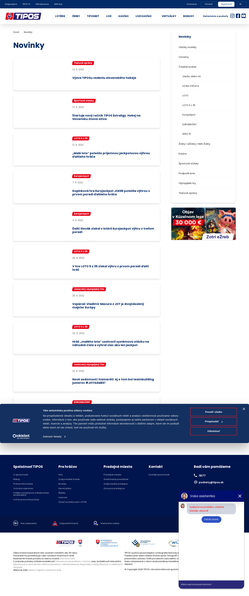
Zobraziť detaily (52, 589)
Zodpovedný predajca (116, 489)
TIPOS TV (26, 4)
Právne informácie (23, 489)
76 (110, 444)
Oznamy (184, 57)
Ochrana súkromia (23, 494)
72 (78, 444)
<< (16, 444)
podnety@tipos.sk (214, 487)
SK (240, 4)
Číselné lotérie (187, 66)
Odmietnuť (213, 584)
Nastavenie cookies (116, 529)
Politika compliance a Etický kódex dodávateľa (31, 499)
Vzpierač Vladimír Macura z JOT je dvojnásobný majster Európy (113, 309)
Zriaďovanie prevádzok (116, 484)
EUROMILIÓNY (189, 124)
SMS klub (58, 4)
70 (63, 444)
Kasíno (183, 153)
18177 (203, 480)
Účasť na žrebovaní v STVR (72, 507)
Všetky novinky (187, 47)
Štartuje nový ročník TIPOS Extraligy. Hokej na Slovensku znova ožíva (111, 118)
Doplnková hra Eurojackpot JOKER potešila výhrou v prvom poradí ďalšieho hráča (108, 194)
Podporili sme (187, 173)
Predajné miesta (112, 480)
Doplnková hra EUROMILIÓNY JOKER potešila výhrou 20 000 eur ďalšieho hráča (109, 424)
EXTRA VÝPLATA (190, 86)
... (55, 444)
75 (102, 444)
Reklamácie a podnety (215, 16)
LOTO (185, 95)
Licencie (62, 503)
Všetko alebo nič (191, 76)
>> (157, 444)
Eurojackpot (189, 114)
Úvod (16, 32)
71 (71, 444)
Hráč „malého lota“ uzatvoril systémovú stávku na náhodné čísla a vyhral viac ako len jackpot (113, 347)
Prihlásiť (209, 4)
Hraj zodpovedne (30, 529)
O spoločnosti (20, 480)
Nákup (16, 484)
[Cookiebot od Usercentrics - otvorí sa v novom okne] (21, 589)
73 (86, 444)
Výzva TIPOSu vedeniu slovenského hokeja (109, 78)
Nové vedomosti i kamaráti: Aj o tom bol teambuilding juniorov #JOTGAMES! (106, 385)
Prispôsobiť (214, 574)
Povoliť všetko (213, 565)
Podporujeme (11, 4)
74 (94, 444)
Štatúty (61, 498)
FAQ (60, 480)
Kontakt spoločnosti (159, 480)
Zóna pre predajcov (114, 494)
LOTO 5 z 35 (188, 105)
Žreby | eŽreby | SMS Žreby (194, 144)
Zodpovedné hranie (69, 484)
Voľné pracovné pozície (26, 505)
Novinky (28, 32)
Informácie (192, 4)
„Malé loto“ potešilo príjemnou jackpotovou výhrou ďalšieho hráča (110, 156)
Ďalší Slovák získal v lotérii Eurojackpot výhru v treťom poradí (112, 232)
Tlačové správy (188, 193)
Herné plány (64, 494)
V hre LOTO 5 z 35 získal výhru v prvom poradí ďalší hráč (111, 271)
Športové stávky (188, 163)
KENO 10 (186, 134)
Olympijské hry (187, 183)
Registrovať (226, 4)
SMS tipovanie (42, 4)
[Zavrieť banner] (244, 562)
